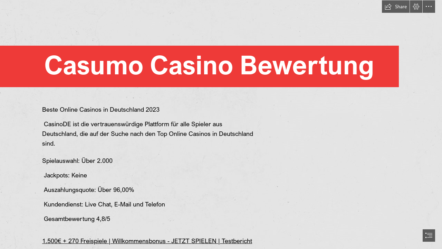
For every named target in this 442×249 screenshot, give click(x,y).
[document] (221, 124)
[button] (396, 6)
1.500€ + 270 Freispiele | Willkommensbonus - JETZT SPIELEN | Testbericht (147, 241)
